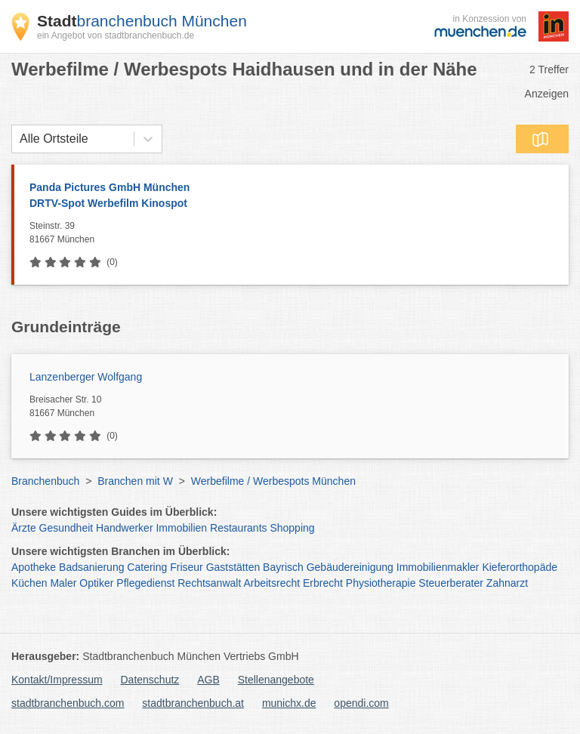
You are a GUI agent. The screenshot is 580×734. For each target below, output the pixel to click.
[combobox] (19, 139)
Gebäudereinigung (350, 567)
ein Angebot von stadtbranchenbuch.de (115, 35)
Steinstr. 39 (295, 233)
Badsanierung (91, 567)
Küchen (29, 583)
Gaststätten (233, 567)
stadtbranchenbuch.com (67, 703)
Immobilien (181, 528)
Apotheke (33, 567)
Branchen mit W (135, 481)
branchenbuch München (142, 20)
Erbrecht (323, 583)
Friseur (186, 567)
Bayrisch (283, 567)
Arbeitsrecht (271, 583)
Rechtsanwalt (209, 583)
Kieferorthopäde (519, 567)
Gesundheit (66, 528)
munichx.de (289, 703)
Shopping (292, 528)
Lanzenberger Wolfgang (85, 377)
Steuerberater (450, 583)
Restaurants (238, 528)
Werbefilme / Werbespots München (273, 481)
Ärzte (23, 528)
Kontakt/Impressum (57, 680)
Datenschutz (150, 680)
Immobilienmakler (438, 567)
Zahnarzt (507, 583)
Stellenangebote (276, 680)
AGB (208, 680)
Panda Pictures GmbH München (291, 196)
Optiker (96, 583)
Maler (63, 583)
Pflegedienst (145, 583)
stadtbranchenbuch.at (193, 703)
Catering (147, 567)
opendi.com (361, 703)
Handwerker (124, 528)
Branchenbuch (45, 481)
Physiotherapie (381, 583)
